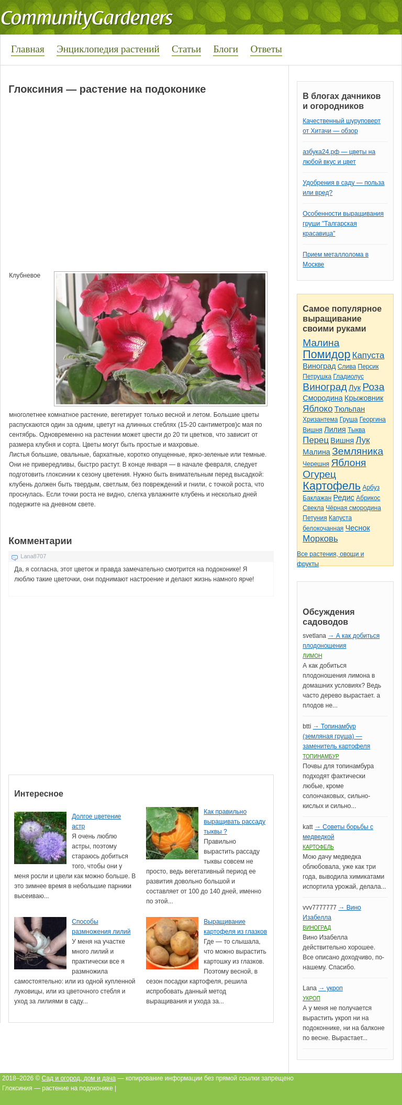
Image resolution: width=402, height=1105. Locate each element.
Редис (343, 497)
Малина (321, 342)
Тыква (356, 430)
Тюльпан (349, 409)
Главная (27, 48)
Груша (349, 419)
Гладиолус (348, 376)
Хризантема (320, 419)
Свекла (313, 508)
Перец (316, 440)
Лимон (312, 656)
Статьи (186, 48)
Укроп (311, 998)
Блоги (225, 48)
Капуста (368, 355)
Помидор (326, 354)
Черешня (316, 464)
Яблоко (317, 409)
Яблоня (348, 462)
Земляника (357, 451)
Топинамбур (321, 756)
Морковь (320, 539)
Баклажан (317, 498)
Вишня (312, 430)
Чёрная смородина (353, 508)
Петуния (315, 518)
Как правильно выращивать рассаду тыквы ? (234, 821)
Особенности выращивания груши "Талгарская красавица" (343, 223)
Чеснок (357, 528)
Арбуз (370, 487)
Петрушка (317, 376)
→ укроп (330, 988)
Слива (347, 366)
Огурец (319, 474)
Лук (355, 387)
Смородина (322, 398)
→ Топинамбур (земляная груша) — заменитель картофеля (336, 736)
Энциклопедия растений (108, 48)
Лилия (335, 429)
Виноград (319, 366)
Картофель (332, 485)
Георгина (373, 419)
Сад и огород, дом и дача (79, 1078)
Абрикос (368, 498)
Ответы (266, 48)
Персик (368, 366)
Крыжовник (363, 398)
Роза (373, 386)
